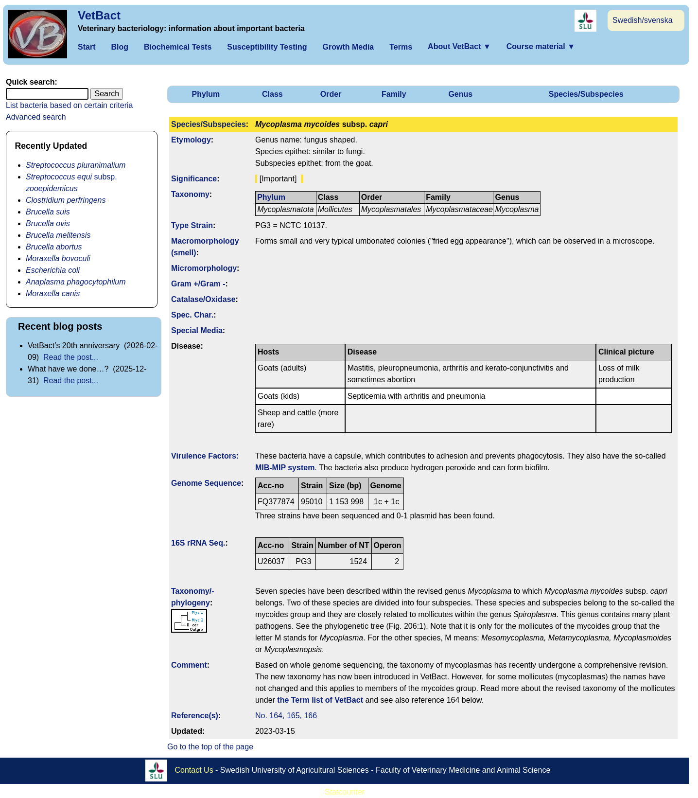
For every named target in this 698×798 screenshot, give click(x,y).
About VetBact (459, 46)
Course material (540, 46)
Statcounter (345, 792)
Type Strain (192, 225)
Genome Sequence (206, 483)
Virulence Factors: (205, 456)
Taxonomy (190, 194)
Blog (119, 47)
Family (394, 94)
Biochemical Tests (177, 47)
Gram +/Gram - (198, 284)
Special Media (197, 330)
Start (86, 47)
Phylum (206, 94)
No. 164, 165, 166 (286, 715)
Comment (189, 665)
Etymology (191, 140)
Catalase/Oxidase (203, 299)
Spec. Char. (192, 315)
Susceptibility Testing (267, 47)
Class (272, 94)
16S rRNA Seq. (198, 543)
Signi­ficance (194, 179)
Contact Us (194, 770)
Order (331, 94)
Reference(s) (194, 715)
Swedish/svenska (642, 20)
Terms (400, 47)
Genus (460, 94)
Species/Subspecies (586, 94)
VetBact (99, 15)
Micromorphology (204, 268)
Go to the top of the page (210, 747)
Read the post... (70, 357)
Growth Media (348, 47)
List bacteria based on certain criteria (69, 105)
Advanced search (36, 117)
